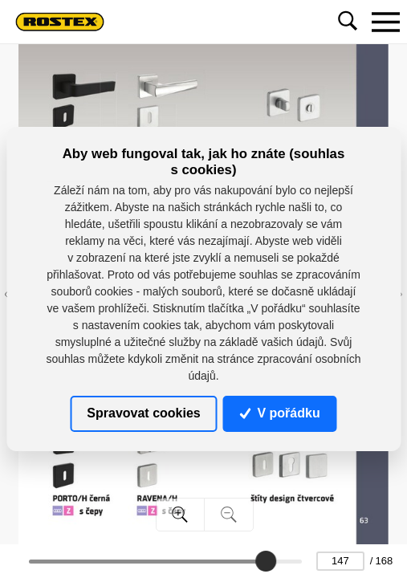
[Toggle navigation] (385, 21)
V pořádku (280, 413)
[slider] (265, 561)
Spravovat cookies (143, 413)
